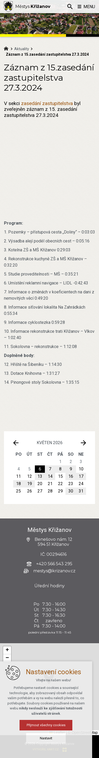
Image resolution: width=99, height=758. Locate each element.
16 (70, 476)
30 (70, 491)
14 (50, 476)
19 (29, 483)
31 (81, 491)
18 (18, 483)
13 (39, 476)
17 (81, 476)
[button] (84, 698)
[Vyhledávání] (70, 6)
